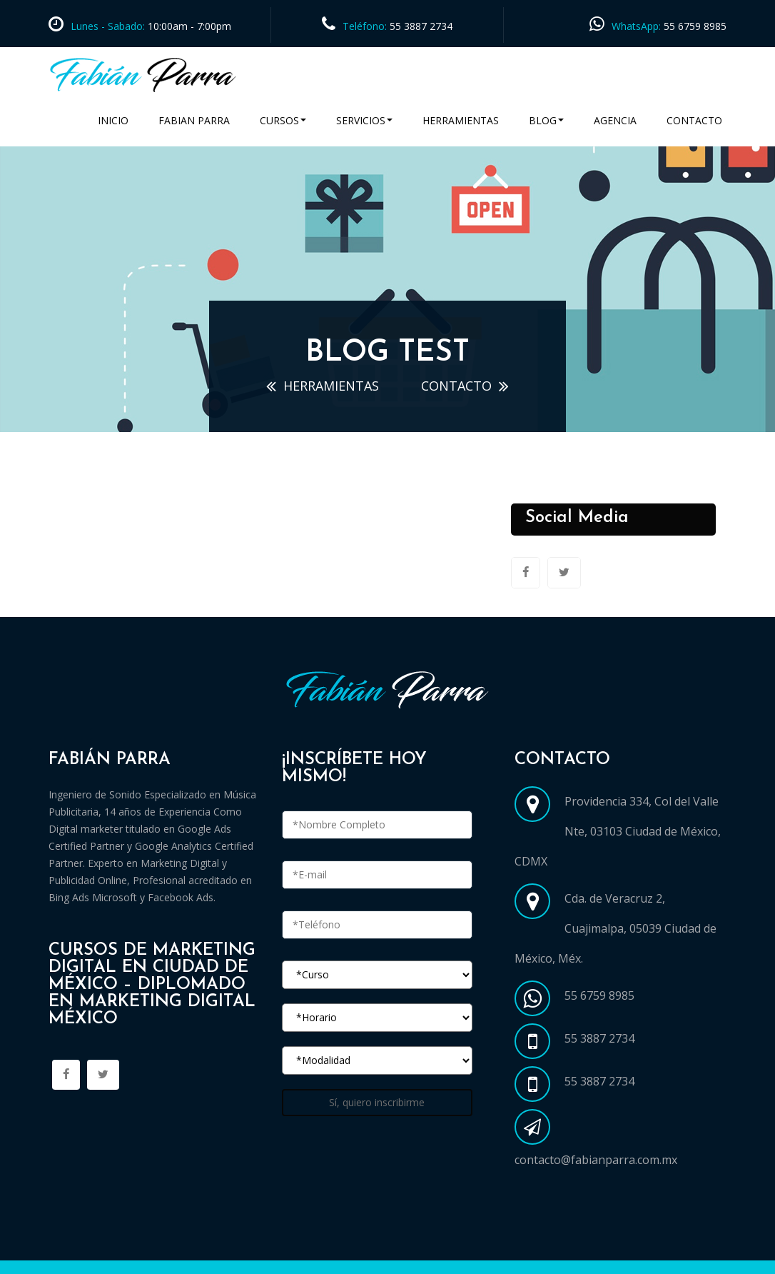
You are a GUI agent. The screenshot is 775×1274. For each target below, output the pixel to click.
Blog (546, 120)
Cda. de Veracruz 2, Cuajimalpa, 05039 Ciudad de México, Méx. (615, 928)
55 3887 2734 (421, 26)
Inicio (113, 120)
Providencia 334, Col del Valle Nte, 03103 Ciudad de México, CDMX (618, 831)
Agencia (615, 120)
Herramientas (460, 120)
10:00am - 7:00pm (188, 26)
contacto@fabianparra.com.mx (596, 1160)
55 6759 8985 (695, 26)
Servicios (364, 120)
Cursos (283, 120)
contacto (456, 385)
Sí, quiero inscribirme (377, 1102)
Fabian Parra (194, 120)
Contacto (694, 120)
